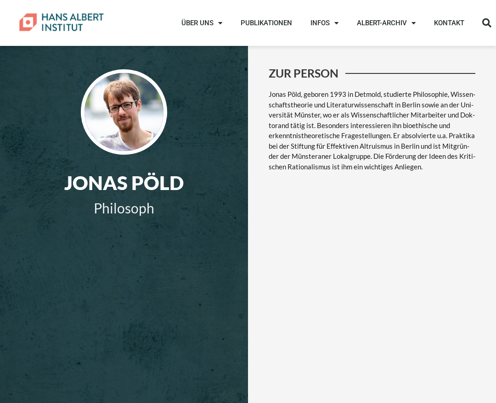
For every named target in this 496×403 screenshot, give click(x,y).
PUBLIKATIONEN (266, 23)
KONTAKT (449, 23)
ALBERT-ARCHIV (386, 23)
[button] (487, 23)
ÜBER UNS (201, 23)
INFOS (324, 23)
